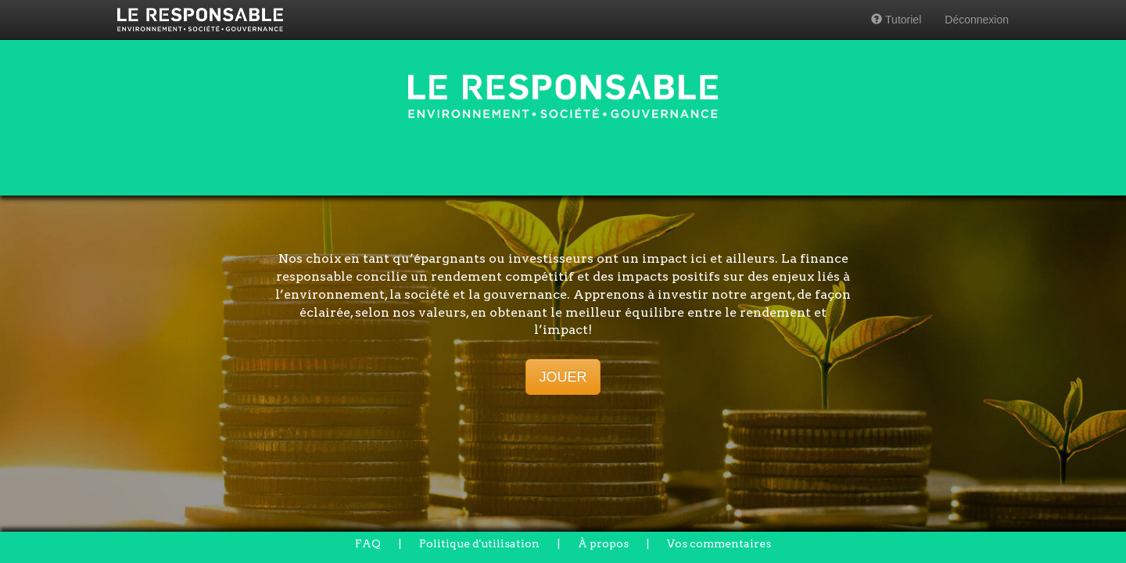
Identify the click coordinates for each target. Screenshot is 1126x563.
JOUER (562, 377)
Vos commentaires (719, 543)
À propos (603, 543)
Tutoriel (896, 19)
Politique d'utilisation (479, 543)
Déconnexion (977, 19)
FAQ (368, 543)
